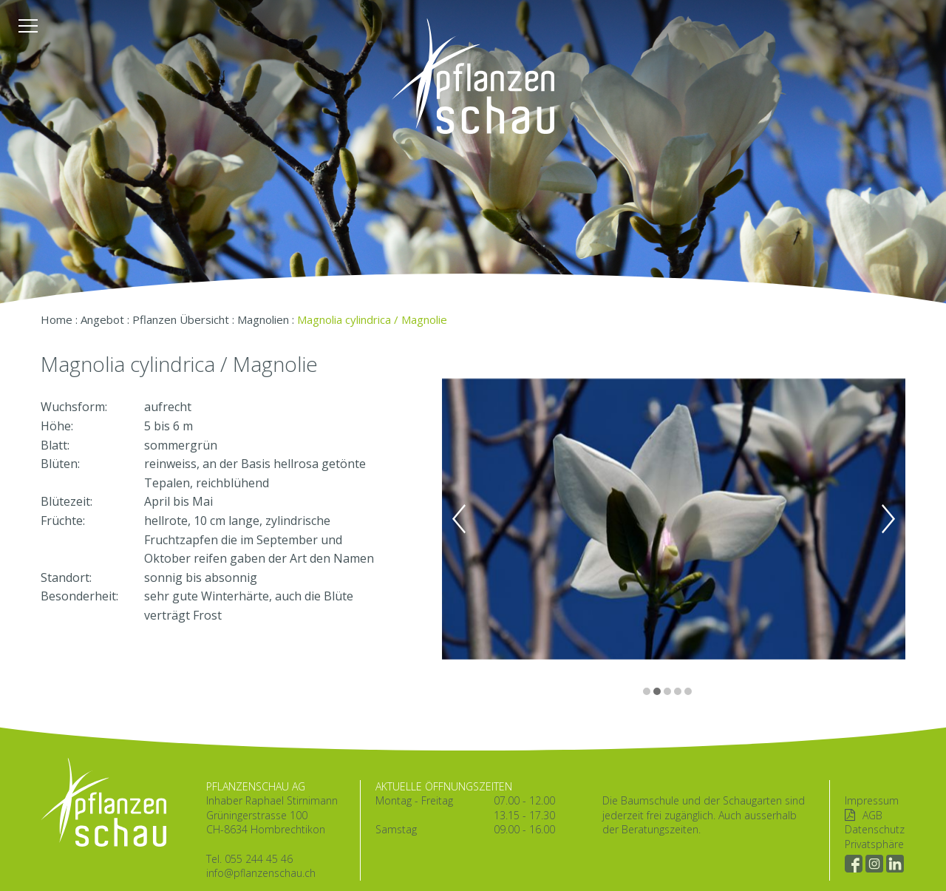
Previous (459, 519)
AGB (872, 815)
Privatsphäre (874, 844)
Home (56, 319)
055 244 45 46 (259, 859)
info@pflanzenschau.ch (261, 873)
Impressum (872, 800)
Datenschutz (875, 829)
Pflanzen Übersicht (180, 319)
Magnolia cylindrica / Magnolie (372, 319)
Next (888, 519)
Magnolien (263, 319)
